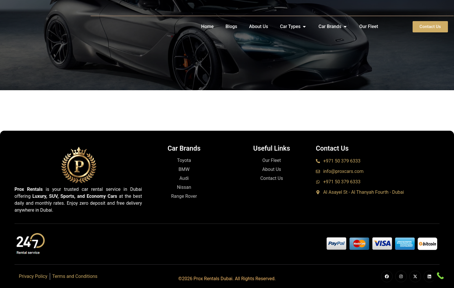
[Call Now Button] (440, 276)
